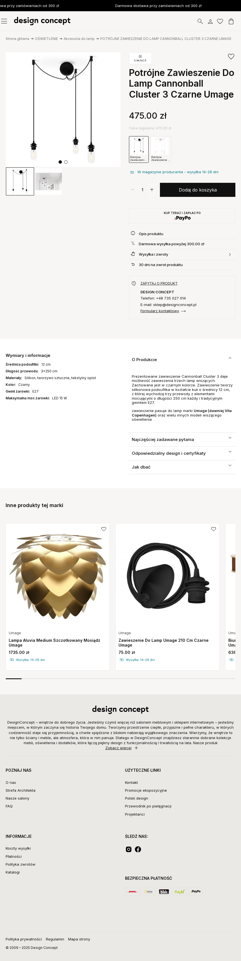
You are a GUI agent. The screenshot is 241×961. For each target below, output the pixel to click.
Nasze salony (17, 798)
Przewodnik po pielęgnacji (148, 806)
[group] (20, 181)
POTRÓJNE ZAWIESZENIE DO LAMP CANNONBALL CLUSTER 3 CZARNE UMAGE (165, 39)
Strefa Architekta (20, 790)
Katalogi (13, 872)
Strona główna (17, 39)
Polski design (136, 798)
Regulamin (55, 939)
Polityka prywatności (24, 939)
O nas (11, 782)
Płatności (14, 856)
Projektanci (135, 814)
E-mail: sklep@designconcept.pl (168, 305)
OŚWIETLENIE (46, 39)
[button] (60, 162)
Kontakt (131, 782)
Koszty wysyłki (18, 848)
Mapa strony (79, 939)
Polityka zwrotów (20, 864)
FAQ (9, 806)
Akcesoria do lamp (79, 39)
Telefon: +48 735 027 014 (163, 298)
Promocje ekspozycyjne (146, 790)
